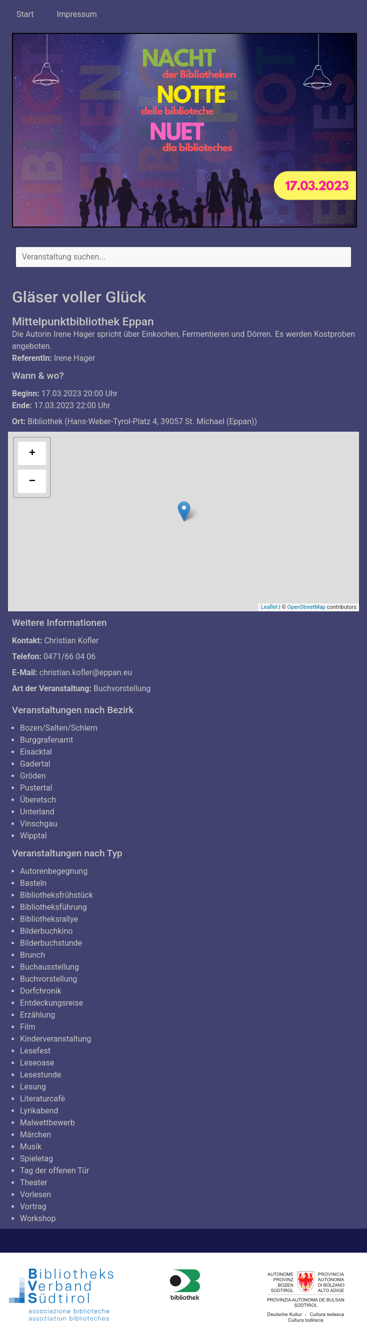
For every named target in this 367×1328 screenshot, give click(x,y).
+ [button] (32, 453)
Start (24, 14)
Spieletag (36, 1158)
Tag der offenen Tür (54, 1170)
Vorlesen (35, 1194)
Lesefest (35, 1051)
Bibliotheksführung (53, 907)
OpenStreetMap (306, 607)
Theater (33, 1182)
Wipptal (33, 835)
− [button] (32, 481)
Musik (30, 1146)
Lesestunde (40, 1074)
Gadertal (35, 764)
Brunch (32, 955)
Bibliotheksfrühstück (56, 895)
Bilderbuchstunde (51, 943)
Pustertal (36, 788)
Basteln (33, 883)
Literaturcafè (42, 1098)
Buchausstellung (49, 967)
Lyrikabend (39, 1110)
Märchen (35, 1134)
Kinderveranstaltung (55, 1039)
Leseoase (37, 1062)
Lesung (33, 1086)
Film (27, 1027)
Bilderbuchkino (46, 931)
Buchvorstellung (122, 688)
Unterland (37, 811)
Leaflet (269, 607)
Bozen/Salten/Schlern (58, 728)
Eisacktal (36, 752)
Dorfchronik (40, 991)
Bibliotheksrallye (49, 919)
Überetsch (38, 799)
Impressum (76, 14)
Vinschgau (38, 823)
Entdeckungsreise (51, 1003)
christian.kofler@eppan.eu (85, 672)
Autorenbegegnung (53, 871)
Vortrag (33, 1206)
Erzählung (37, 1015)
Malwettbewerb (47, 1122)
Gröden (33, 776)
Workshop (38, 1218)
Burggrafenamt (46, 740)
